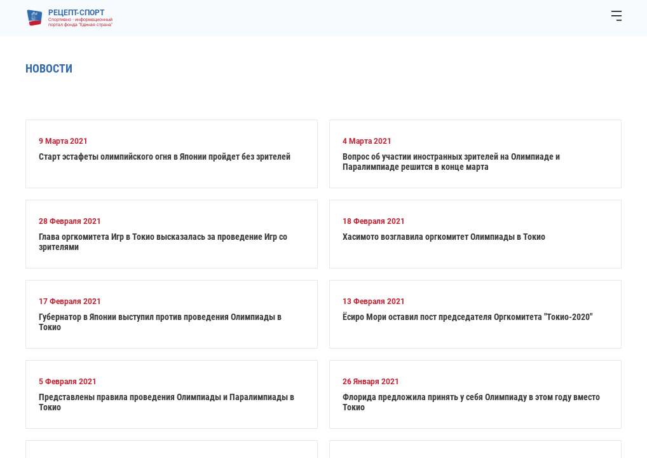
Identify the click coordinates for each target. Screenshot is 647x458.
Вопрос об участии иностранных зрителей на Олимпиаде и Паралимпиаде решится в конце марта (451, 161)
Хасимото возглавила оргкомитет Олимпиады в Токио (444, 237)
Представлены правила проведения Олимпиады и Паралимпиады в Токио (166, 402)
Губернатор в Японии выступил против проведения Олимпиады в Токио (160, 322)
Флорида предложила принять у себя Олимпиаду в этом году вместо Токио (471, 402)
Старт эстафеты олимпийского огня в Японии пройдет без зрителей (164, 156)
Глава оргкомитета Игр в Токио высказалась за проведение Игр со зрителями (163, 242)
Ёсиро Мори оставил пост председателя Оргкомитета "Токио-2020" (467, 317)
